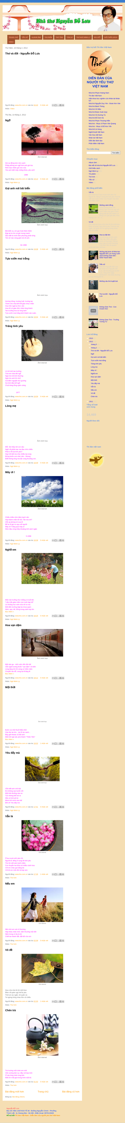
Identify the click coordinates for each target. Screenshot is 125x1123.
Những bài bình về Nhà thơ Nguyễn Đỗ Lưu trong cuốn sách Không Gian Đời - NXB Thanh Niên (109, 255)
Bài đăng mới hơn (14, 1091)
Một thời (10, 687)
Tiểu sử (25, 37)
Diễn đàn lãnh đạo (95, 141)
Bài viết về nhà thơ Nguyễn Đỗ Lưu (102, 165)
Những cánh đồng (106, 205)
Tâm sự (70, 37)
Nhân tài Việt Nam (95, 138)
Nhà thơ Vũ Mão (95, 109)
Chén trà (10, 1010)
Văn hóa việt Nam (95, 135)
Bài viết (97, 37)
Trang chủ (13, 37)
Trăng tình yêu (14, 326)
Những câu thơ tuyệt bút (108, 281)
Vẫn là (9, 816)
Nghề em (10, 549)
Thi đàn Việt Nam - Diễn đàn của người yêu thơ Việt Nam (37, 1115)
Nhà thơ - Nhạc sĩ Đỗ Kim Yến (100, 126)
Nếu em (10, 883)
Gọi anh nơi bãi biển (17, 188)
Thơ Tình (59, 37)
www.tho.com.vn (21, 105)
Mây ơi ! (10, 472)
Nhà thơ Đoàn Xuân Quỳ (98, 112)
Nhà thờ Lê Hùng (95, 129)
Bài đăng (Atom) (18, 1097)
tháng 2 (94, 348)
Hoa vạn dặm (13, 625)
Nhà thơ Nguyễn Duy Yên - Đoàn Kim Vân (104, 103)
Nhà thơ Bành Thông (96, 106)
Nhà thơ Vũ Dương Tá (97, 115)
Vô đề (8, 950)
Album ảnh (36, 37)
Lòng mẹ (10, 405)
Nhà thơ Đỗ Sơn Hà (96, 118)
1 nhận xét (44, 743)
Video (11, 42)
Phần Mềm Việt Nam (96, 143)
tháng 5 (94, 344)
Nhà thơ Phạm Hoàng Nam (99, 93)
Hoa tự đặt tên (104, 235)
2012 (91, 342)
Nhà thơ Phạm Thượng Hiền (99, 121)
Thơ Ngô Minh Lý (83, 37)
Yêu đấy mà (12, 752)
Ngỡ (7, 120)
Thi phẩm (48, 37)
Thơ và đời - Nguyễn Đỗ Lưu (22, 53)
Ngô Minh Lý (15, 182)
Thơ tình (13, 878)
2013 (91, 338)
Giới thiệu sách (110, 37)
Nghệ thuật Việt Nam (96, 132)
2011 (91, 401)
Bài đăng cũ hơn (70, 1091)
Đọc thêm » (9, 612)
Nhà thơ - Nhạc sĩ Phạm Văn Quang (102, 123)
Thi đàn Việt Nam (95, 96)
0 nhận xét (44, 105)
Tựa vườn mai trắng (17, 258)
